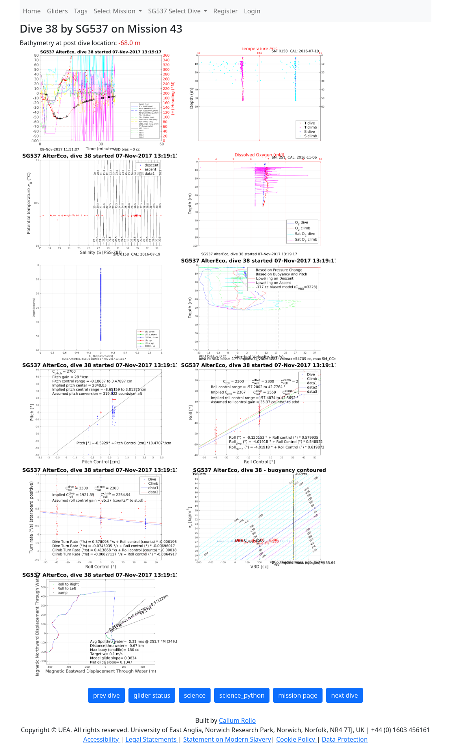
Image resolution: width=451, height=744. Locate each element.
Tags (81, 11)
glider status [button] (152, 695)
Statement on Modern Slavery (227, 739)
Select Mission (115, 11)
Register (225, 11)
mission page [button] (297, 695)
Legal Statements (151, 739)
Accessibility (101, 739)
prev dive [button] (106, 695)
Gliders (57, 11)
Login (252, 11)
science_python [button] (241, 695)
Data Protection (345, 739)
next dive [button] (344, 695)
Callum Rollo (237, 720)
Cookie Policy (296, 739)
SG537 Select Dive (175, 11)
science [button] (194, 695)
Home (32, 11)
